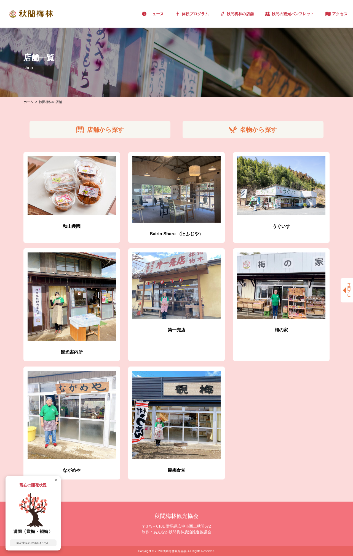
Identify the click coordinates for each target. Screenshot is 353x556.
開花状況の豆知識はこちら (33, 542)
